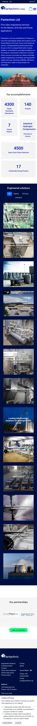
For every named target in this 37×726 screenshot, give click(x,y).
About (22, 666)
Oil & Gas (25, 194)
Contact (4, 668)
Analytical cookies (11, 714)
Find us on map (6, 693)
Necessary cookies (11, 707)
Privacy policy (6, 675)
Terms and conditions (8, 670)
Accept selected (7, 723)
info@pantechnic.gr (26, 681)
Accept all (18, 723)
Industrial (18, 197)
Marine (16, 194)
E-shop (22, 9)
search (32, 1)
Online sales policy (7, 673)
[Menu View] (34, 9)
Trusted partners (6, 666)
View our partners (18, 630)
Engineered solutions (8, 663)
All (9, 194)
